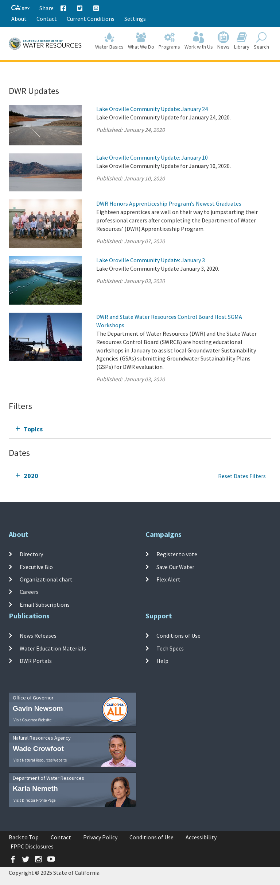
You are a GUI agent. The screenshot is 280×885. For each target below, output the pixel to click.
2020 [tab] (31, 476)
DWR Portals (36, 660)
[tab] (140, 429)
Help (162, 660)
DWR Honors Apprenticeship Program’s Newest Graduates (168, 203)
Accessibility (201, 837)
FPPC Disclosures (32, 846)
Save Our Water (175, 567)
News (223, 40)
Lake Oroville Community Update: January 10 (152, 157)
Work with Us (198, 40)
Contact (46, 18)
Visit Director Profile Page (34, 800)
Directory (31, 554)
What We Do (141, 40)
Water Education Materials (53, 648)
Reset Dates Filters (242, 476)
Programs (169, 40)
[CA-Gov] (20, 8)
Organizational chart (46, 579)
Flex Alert (168, 579)
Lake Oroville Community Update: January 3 (150, 260)
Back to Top (24, 837)
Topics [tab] (33, 429)
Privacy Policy (100, 837)
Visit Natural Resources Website (40, 760)
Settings (135, 18)
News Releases (38, 635)
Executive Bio (36, 567)
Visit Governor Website (32, 719)
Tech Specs (170, 648)
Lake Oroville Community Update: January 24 (152, 108)
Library (241, 40)
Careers (29, 591)
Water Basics (109, 40)
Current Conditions (90, 18)
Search (261, 40)
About (19, 18)
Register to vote (176, 554)
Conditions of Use (178, 635)
